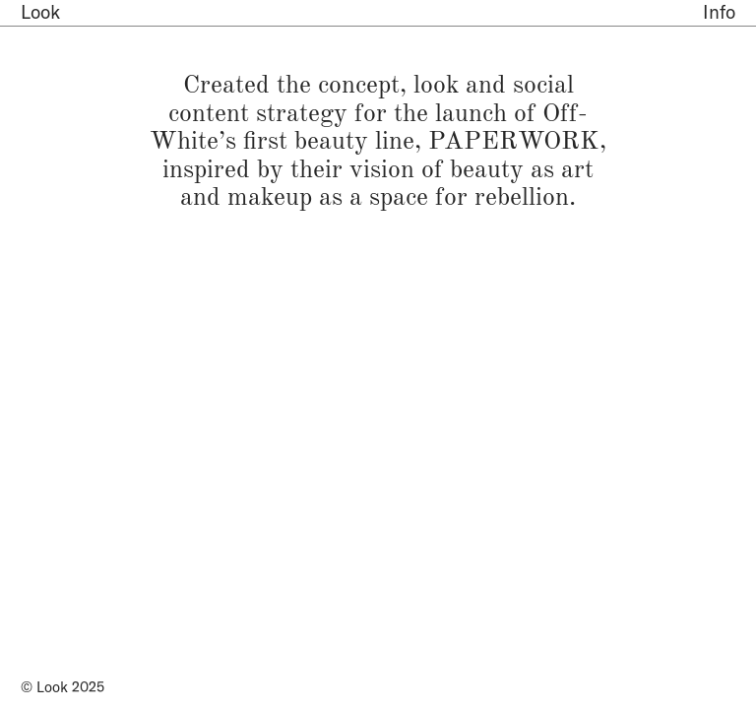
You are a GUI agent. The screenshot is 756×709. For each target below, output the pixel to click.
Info (719, 12)
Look (40, 12)
